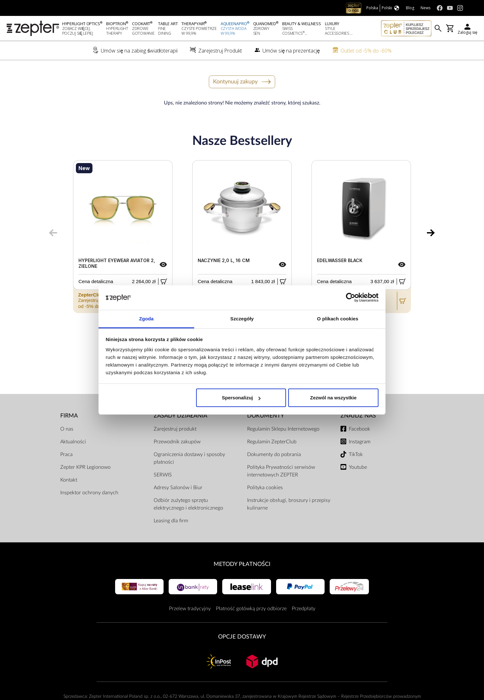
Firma (69, 415)
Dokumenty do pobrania (274, 454)
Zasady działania (180, 415)
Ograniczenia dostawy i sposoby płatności (189, 458)
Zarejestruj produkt (175, 429)
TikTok (356, 454)
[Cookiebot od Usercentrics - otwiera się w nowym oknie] (350, 298)
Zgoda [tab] (146, 318)
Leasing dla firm (171, 520)
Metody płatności (242, 564)
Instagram (359, 441)
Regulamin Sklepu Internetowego (283, 429)
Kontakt (68, 479)
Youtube (358, 467)
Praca (66, 454)
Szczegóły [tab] (241, 318)
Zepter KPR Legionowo (85, 467)
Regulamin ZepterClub (272, 441)
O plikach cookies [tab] (337, 318)
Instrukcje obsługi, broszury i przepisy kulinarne (288, 504)
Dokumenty (265, 415)
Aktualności (73, 441)
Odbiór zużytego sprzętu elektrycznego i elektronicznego (188, 504)
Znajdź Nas (358, 415)
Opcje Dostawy (242, 636)
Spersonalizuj (241, 397)
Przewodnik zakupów (177, 441)
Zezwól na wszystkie (333, 397)
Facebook (359, 429)
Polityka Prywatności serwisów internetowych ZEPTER (281, 471)
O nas (66, 429)
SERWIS (163, 474)
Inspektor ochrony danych (89, 492)
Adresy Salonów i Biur (178, 487)
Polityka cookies (265, 487)
